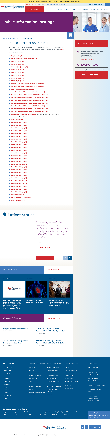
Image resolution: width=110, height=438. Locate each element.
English (5, 412)
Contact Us (8, 367)
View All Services (88, 75)
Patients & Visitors (10, 38)
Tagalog (26, 412)
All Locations (41, 4)
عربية (15, 412)
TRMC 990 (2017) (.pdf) (17, 72)
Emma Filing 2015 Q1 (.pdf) (19, 192)
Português (43, 414)
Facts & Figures (34, 373)
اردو (77, 414)
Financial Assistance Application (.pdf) (22, 89)
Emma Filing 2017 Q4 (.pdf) (19, 161)
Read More (45, 247)
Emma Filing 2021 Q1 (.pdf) (19, 128)
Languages (7, 390)
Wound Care (69, 378)
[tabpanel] (16, 242)
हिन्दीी (67, 412)
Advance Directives (53, 367)
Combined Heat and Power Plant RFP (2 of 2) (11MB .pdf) (27, 86)
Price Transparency (53, 384)
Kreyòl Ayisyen (60, 412)
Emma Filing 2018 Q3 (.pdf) (19, 153)
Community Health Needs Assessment (37, 393)
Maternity (68, 385)
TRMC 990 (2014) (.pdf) (17, 81)
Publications (33, 378)
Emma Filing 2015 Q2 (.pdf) (19, 189)
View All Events (52, 318)
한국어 (5, 414)
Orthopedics (69, 388)
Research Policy (51, 435)
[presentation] (54, 235)
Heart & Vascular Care (72, 370)
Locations (7, 370)
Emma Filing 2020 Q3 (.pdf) (19, 131)
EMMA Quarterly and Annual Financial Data (23, 114)
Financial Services (35, 386)
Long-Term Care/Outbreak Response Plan (23, 56)
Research (7, 381)
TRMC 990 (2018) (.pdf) (17, 70)
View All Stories (44, 258)
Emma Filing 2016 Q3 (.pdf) (19, 175)
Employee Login (93, 367)
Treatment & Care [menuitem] (102, 9)
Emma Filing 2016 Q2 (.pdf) (19, 178)
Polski (29, 414)
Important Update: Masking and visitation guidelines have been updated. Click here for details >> (56, 1)
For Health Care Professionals (93, 379)
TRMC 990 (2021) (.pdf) (17, 61)
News (31, 381)
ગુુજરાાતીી (47, 412)
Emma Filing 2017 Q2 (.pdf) (19, 167)
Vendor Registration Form (95, 390)
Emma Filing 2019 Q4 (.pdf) (19, 139)
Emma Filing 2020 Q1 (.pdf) (19, 136)
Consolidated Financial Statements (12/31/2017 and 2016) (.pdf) (29, 103)
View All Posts (52, 269)
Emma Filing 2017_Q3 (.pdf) (19, 164)
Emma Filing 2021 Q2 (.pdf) (19, 125)
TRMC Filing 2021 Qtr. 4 (17, 120)
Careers (63, 4)
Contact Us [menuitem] (67, 9)
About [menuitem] (60, 9)
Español (66, 414)
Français (37, 412)
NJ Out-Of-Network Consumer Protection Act (24, 59)
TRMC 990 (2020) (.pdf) (17, 64)
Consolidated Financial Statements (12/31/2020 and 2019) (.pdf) (29, 95)
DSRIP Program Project (18, 200)
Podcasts (32, 384)
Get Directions (31, 4)
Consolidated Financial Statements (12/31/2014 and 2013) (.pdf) (29, 111)
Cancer (67, 367)
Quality (31, 370)
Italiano (78, 412)
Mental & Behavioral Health (71, 382)
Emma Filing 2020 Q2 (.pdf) (19, 134)
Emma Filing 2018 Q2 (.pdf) (19, 156)
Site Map (31, 389)
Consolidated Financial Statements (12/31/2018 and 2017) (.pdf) (29, 100)
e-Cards (49, 394)
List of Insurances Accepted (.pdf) (21, 197)
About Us (32, 367)
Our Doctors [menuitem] (77, 9)
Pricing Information (53, 381)
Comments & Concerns (54, 386)
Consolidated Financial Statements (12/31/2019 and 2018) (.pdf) (29, 98)
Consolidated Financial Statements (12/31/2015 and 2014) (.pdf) (29, 109)
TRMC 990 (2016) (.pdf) (17, 75)
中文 (17, 414)
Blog (5, 398)
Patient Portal (51, 378)
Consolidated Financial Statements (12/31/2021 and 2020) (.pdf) (29, 92)
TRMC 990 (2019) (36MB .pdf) (19, 67)
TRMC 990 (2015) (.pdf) (17, 78)
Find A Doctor (86, 43)
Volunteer (7, 395)
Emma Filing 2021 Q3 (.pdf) (19, 122)
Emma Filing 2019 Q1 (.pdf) (19, 147)
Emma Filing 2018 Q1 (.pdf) (19, 158)
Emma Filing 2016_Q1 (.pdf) (19, 181)
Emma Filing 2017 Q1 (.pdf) (19, 170)
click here (96, 417)
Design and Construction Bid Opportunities (95, 398)
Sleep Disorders (70, 373)
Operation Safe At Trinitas (53, 390)
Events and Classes (35, 375)
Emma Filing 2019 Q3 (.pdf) (19, 142)
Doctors (7, 373)
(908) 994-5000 (89, 64)
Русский (54, 414)
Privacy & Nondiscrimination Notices (18, 435)
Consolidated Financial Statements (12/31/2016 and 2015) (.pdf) (29, 106)
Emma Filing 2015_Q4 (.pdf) (19, 184)
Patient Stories (9, 401)
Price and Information (17, 195)
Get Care (7, 376)
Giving (58, 4)
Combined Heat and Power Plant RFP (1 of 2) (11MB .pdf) (27, 84)
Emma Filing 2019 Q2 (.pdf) (19, 145)
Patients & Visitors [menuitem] (89, 9)
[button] (107, 4)
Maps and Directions (53, 370)
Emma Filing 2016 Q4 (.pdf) (19, 172)
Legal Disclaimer (41, 435)
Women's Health (70, 375)
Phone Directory (52, 373)
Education (7, 384)
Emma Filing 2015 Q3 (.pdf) (19, 186)
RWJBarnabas (51, 4)
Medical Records (52, 375)
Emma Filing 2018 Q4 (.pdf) (19, 150)
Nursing (6, 387)
